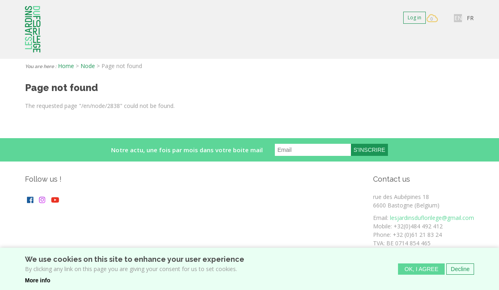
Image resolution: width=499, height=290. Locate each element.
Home (66, 66)
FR (470, 18)
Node (87, 66)
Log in (414, 17)
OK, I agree (421, 271)
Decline (460, 271)
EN (458, 18)
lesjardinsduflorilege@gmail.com (432, 218)
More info (37, 283)
